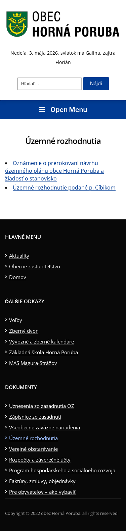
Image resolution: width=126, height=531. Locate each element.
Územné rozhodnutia (33, 438)
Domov (17, 277)
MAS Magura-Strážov (33, 363)
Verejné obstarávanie (33, 448)
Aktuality (19, 255)
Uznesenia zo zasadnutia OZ (41, 406)
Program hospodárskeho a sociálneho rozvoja (62, 470)
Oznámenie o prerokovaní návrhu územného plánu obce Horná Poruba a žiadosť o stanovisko (54, 170)
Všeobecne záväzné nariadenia (44, 427)
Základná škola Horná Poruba (43, 352)
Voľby (15, 320)
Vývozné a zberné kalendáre (41, 341)
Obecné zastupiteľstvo (34, 266)
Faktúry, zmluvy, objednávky (42, 481)
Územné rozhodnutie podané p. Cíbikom (64, 187)
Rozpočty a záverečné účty (40, 459)
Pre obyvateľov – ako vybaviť (42, 491)
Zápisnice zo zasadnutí (35, 416)
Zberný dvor (23, 330)
